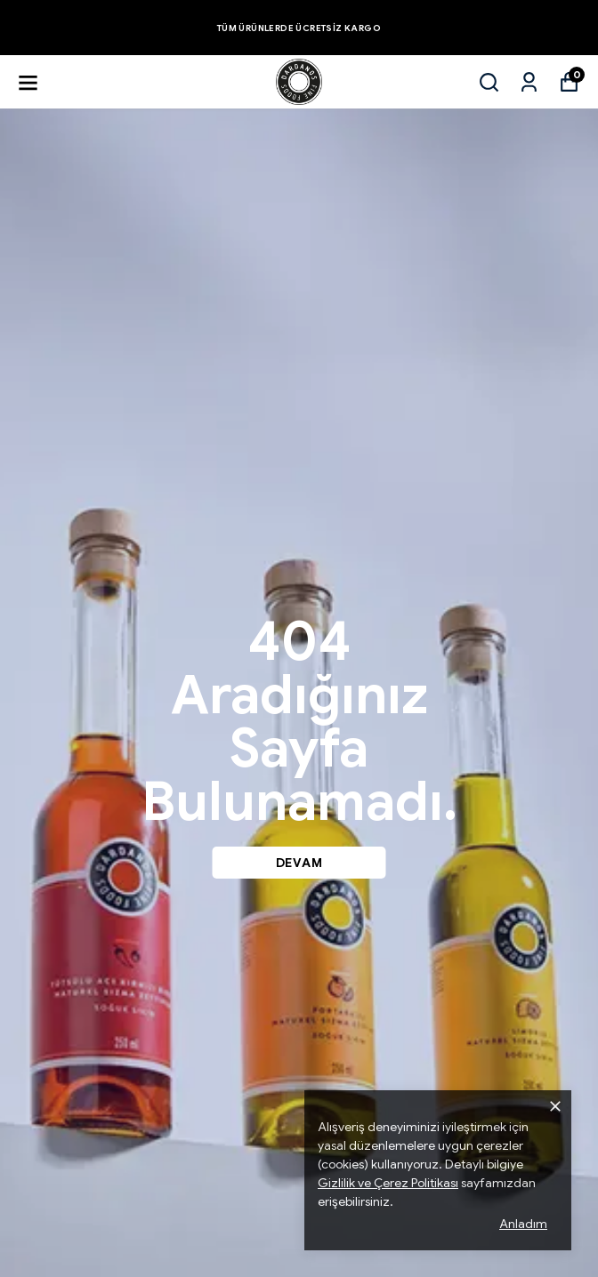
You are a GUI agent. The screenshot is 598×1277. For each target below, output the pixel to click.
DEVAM (299, 863)
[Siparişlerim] (529, 82)
